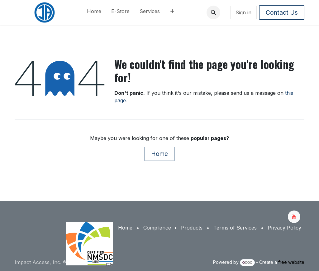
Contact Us (282, 12)
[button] (213, 12)
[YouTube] (294, 217)
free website (291, 262)
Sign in (243, 12)
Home (159, 153)
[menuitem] (94, 12)
